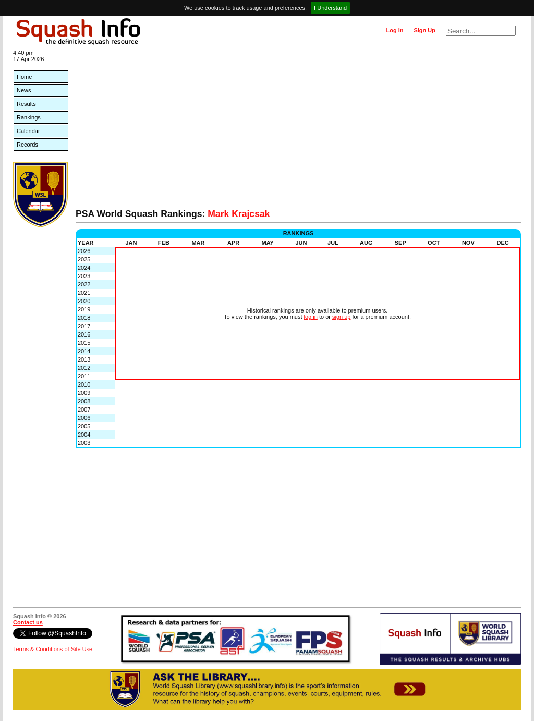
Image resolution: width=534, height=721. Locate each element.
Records (27, 144)
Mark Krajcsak (239, 214)
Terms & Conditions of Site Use (52, 649)
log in (311, 317)
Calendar (28, 131)
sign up (341, 317)
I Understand (330, 8)
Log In (394, 30)
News (24, 90)
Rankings (29, 117)
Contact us (28, 622)
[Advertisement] (298, 130)
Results (26, 104)
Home (24, 77)
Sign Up (424, 30)
